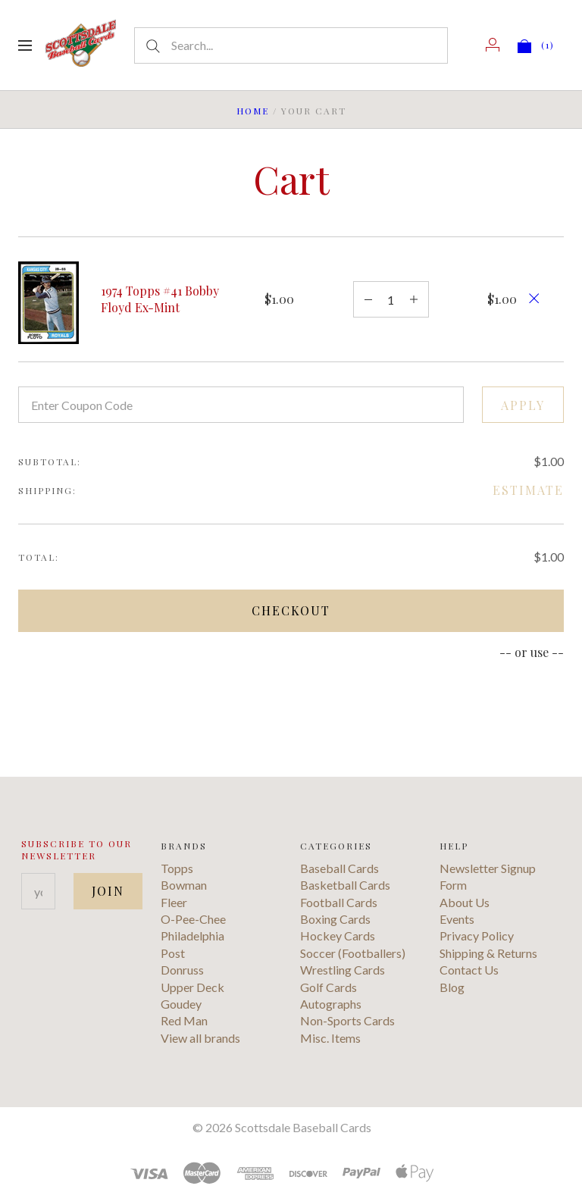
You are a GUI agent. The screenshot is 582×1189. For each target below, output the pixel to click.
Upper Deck (192, 987)
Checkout (291, 610)
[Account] (492, 44)
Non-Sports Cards (347, 1020)
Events (457, 919)
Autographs (330, 1004)
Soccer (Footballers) (352, 953)
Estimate (528, 490)
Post (173, 953)
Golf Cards (328, 987)
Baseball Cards (339, 868)
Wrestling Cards (342, 969)
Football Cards (338, 902)
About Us (465, 902)
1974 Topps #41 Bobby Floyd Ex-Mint (160, 299)
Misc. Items (330, 1038)
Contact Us (469, 969)
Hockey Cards (337, 935)
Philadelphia (192, 935)
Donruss (182, 969)
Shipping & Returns (488, 953)
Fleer (174, 902)
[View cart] (536, 44)
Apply (523, 405)
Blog (452, 987)
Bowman (184, 885)
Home (252, 111)
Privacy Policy (477, 935)
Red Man (184, 1020)
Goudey (181, 1004)
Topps (177, 868)
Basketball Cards (345, 885)
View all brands (200, 1038)
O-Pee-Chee (193, 919)
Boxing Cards (335, 919)
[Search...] (291, 45)
